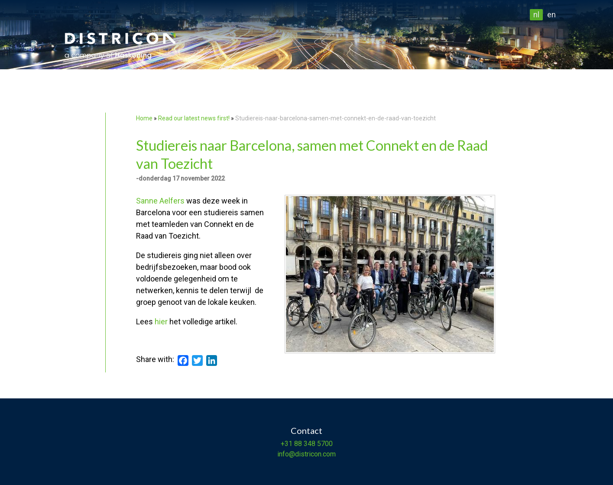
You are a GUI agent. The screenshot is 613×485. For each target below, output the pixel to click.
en (551, 14)
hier (161, 321)
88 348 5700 (312, 444)
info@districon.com (306, 454)
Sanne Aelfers (160, 200)
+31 (286, 444)
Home (144, 118)
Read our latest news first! (194, 118)
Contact (306, 430)
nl (536, 14)
